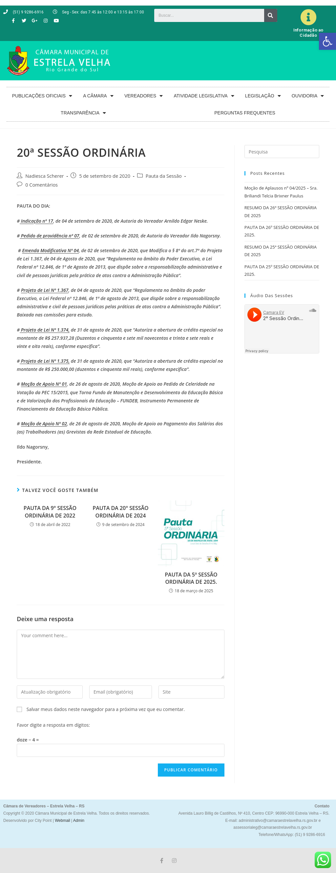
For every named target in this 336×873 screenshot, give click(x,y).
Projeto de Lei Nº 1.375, (45, 361)
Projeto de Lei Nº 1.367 (45, 290)
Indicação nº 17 (36, 221)
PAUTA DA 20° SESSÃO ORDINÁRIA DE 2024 (120, 511)
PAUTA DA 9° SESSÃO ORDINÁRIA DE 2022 (50, 511)
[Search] (270, 15)
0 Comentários (41, 185)
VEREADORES (143, 96)
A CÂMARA (98, 96)
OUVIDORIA (308, 96)
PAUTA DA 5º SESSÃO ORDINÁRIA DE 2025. (191, 578)
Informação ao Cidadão (308, 33)
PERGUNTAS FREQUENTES (244, 112)
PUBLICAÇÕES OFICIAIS (42, 96)
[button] (327, 41)
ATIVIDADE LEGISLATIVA (204, 96)
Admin (78, 820)
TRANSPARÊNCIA (83, 113)
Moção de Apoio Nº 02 (44, 423)
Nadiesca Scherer (44, 176)
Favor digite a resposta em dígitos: (53, 725)
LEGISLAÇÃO (263, 96)
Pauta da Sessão (164, 176)
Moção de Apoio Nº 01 (44, 384)
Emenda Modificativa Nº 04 (50, 250)
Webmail (62, 820)
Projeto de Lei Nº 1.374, (45, 330)
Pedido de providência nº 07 (49, 236)
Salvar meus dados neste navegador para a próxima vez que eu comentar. (106, 709)
